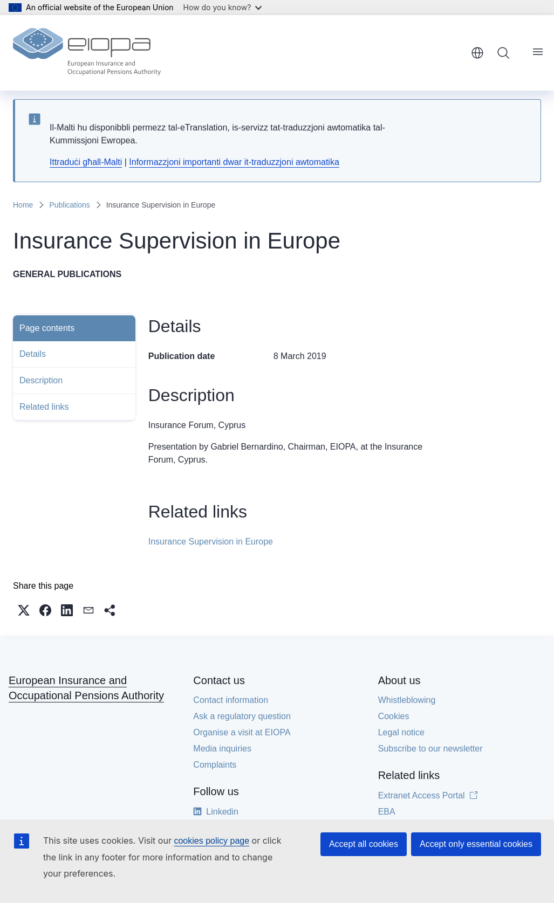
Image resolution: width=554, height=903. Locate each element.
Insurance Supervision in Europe (210, 541)
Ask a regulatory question (242, 720)
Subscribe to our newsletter (430, 752)
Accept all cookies (363, 844)
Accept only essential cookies (476, 844)
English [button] (477, 52)
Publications (69, 205)
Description (41, 380)
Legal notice (401, 736)
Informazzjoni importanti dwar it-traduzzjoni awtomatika (234, 162)
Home (23, 205)
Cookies (393, 720)
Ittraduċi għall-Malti (86, 162)
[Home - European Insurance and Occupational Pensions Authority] (87, 53)
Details (32, 354)
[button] (23, 614)
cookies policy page (211, 840)
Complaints (214, 769)
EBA (386, 816)
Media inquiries (222, 752)
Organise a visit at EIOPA (241, 736)
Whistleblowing (407, 704)
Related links (44, 406)
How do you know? (222, 7)
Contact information (230, 704)
